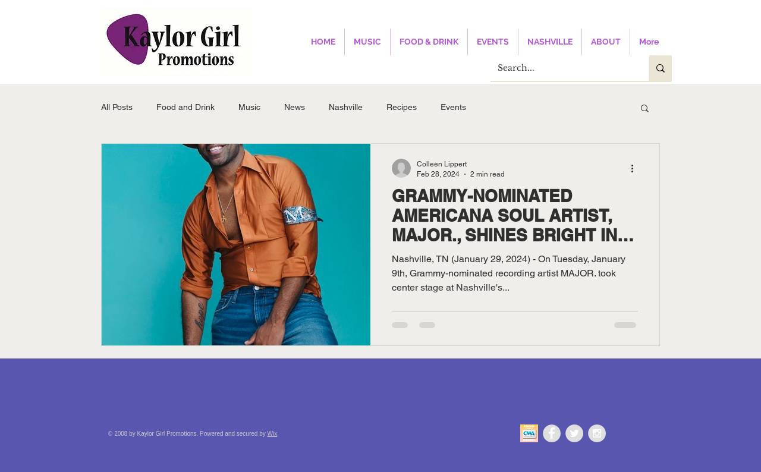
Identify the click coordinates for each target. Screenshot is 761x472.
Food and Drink (185, 107)
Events (453, 107)
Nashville (346, 107)
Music (249, 107)
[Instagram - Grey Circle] (597, 433)
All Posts (117, 107)
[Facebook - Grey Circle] (552, 433)
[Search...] (561, 68)
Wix (273, 433)
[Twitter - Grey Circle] (574, 433)
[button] (644, 109)
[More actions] (636, 168)
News (294, 107)
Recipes (401, 107)
